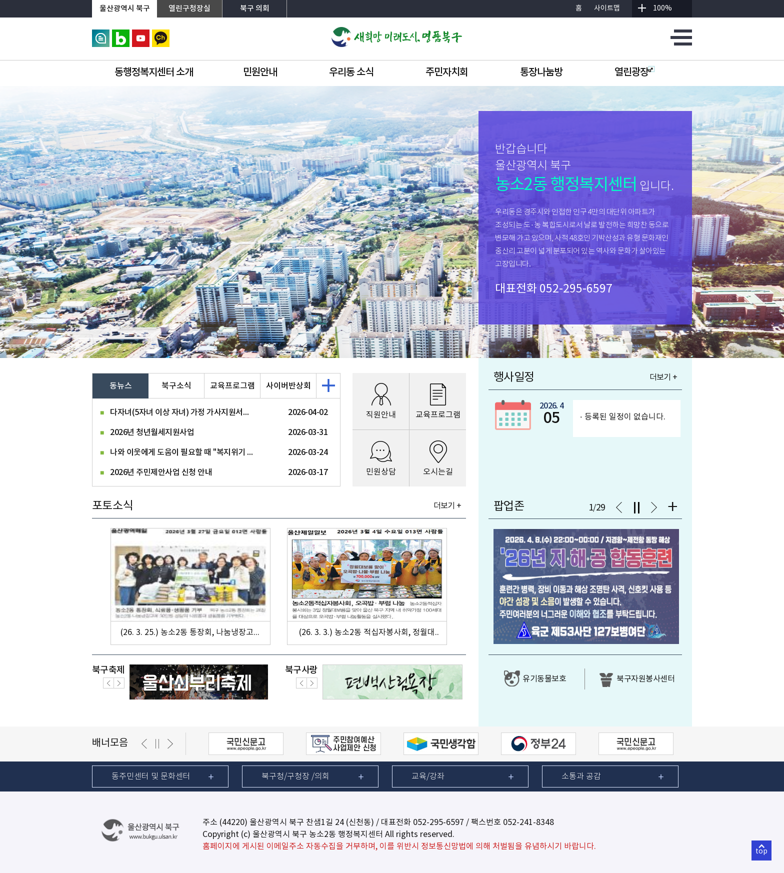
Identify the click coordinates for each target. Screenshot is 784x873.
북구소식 (177, 386)
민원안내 (260, 72)
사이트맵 (607, 8)
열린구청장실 (189, 8)
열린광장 (634, 72)
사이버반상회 (288, 386)
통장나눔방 (541, 72)
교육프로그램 (232, 386)
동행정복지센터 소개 (153, 72)
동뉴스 (121, 386)
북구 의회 (255, 8)
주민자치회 (447, 72)
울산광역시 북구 (125, 8)
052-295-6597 (576, 289)
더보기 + (447, 506)
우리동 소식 (351, 72)
